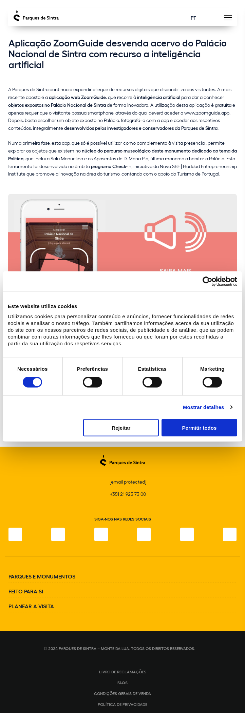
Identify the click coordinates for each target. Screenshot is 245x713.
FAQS (122, 682)
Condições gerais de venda (122, 693)
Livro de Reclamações (122, 671)
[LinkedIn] (230, 534)
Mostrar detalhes (203, 407)
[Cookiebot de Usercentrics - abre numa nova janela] (207, 282)
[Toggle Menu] (228, 19)
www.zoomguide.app (206, 113)
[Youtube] (187, 534)
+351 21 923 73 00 (128, 494)
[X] (101, 534)
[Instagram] (58, 534)
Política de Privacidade (122, 704)
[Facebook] (15, 534)
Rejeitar (121, 427)
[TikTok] (144, 534)
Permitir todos (199, 427)
